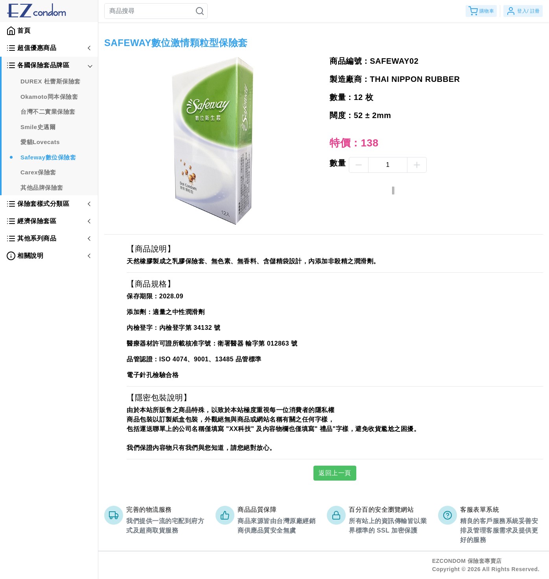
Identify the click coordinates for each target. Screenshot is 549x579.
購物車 (481, 11)
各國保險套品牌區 (37, 65)
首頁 (18, 30)
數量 (338, 163)
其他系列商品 (31, 238)
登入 (523, 11)
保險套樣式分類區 (37, 204)
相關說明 (24, 256)
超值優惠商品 (31, 48)
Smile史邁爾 (37, 127)
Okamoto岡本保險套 (49, 96)
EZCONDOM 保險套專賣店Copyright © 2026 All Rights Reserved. (486, 565)
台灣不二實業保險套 (48, 111)
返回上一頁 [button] (335, 473)
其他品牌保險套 (41, 187)
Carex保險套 (38, 172)
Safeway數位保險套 (48, 157)
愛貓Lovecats (40, 142)
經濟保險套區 (31, 221)
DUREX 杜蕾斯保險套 (50, 81)
